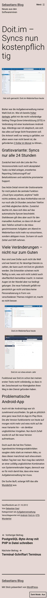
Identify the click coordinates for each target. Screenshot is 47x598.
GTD (37, 515)
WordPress (32, 587)
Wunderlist (7, 485)
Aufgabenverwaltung (26, 512)
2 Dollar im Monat (22, 143)
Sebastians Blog (12, 5)
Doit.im (31, 515)
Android (23, 515)
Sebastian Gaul (12, 508)
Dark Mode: (38, 594)
